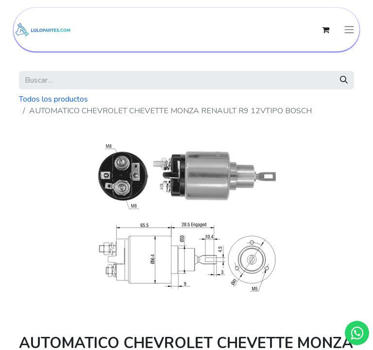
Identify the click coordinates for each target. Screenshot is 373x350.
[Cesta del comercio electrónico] (325, 29)
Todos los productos (53, 99)
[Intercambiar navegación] (349, 29)
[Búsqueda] (344, 80)
